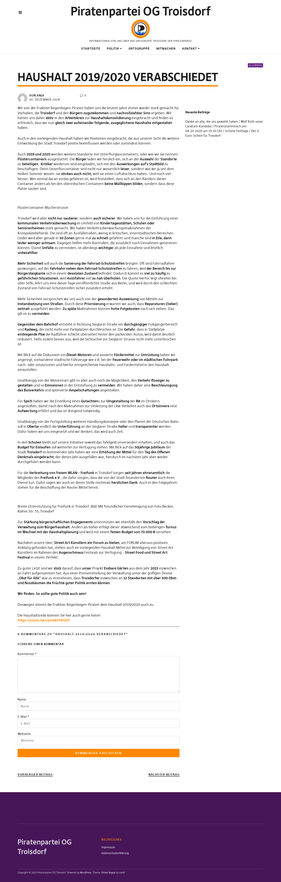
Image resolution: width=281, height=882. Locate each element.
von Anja (36, 95)
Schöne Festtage (236, 131)
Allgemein (255, 65)
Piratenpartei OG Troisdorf (141, 11)
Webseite (24, 734)
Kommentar (27, 654)
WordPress (86, 872)
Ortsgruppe (139, 48)
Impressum (108, 847)
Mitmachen (166, 48)
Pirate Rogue (108, 872)
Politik (113, 48)
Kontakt (189, 48)
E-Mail (22, 717)
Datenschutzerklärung (115, 853)
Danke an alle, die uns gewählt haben (211, 121)
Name (22, 699)
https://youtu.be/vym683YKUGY (44, 620)
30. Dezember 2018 (44, 99)
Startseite (90, 48)
